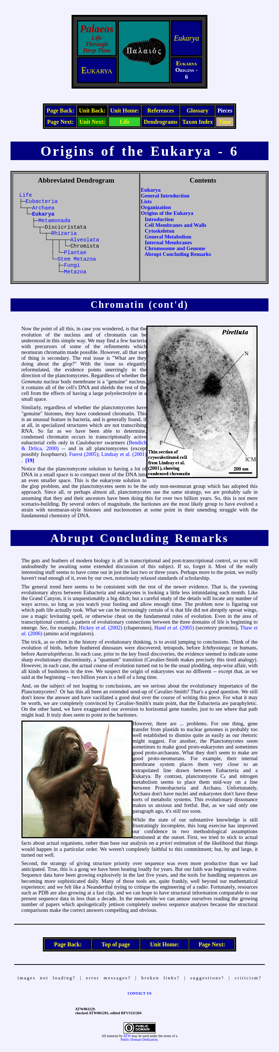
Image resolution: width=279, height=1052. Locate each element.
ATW (126, 1036)
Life (124, 122)
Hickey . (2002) (100, 628)
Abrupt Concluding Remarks (178, 254)
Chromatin (118, 304)
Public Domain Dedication (139, 1039)
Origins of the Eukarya (167, 213)
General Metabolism (168, 237)
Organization (156, 207)
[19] (29, 460)
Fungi (72, 265)
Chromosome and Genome (175, 248)
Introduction (159, 219)
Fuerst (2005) (83, 454)
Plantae (75, 253)
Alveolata (84, 240)
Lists (146, 201)
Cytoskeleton (159, 231)
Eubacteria (42, 201)
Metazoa (75, 272)
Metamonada (54, 221)
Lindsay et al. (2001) (123, 454)
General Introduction (165, 196)
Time (225, 122)
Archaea (43, 208)
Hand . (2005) (174, 628)
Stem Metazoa (77, 259)
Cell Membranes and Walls (176, 225)
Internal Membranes (168, 242)
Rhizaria (64, 233)
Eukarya (186, 38)
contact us (139, 993)
